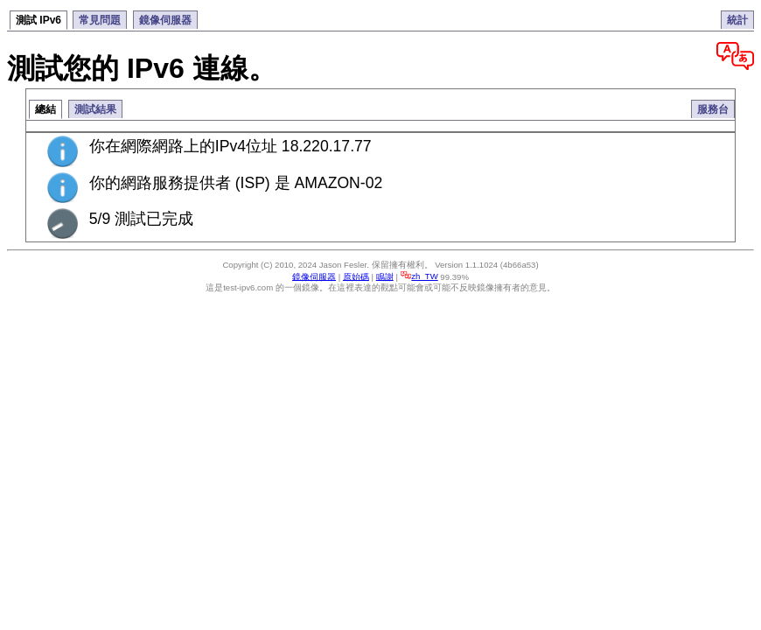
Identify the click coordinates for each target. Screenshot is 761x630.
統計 (737, 20)
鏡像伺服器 (165, 20)
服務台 (713, 109)
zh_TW (419, 276)
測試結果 (95, 109)
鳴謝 (385, 276)
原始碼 (356, 276)
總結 (45, 109)
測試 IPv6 (38, 20)
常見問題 (100, 20)
